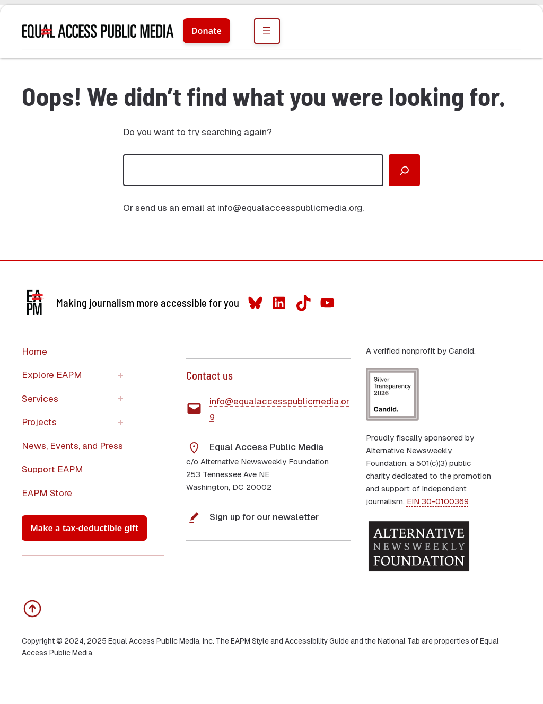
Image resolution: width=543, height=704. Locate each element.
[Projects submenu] (120, 422)
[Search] (405, 170)
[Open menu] (267, 31)
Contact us (209, 375)
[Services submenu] (120, 398)
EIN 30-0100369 (438, 501)
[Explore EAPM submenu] (120, 375)
